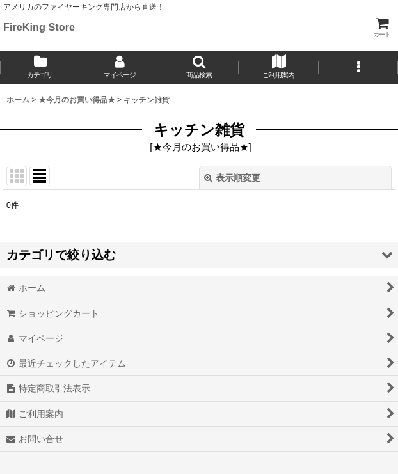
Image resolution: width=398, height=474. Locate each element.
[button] (199, 67)
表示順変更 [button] (232, 178)
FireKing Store (39, 27)
